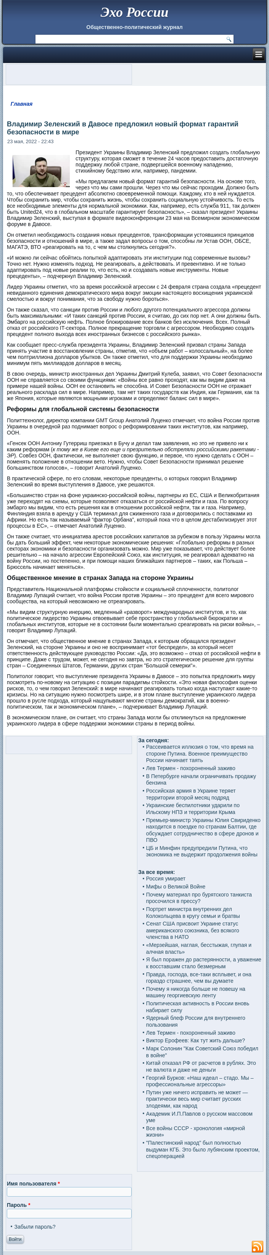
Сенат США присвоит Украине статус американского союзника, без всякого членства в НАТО (192, 930)
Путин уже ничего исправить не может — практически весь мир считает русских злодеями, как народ (197, 1099)
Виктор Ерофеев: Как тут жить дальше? (195, 1040)
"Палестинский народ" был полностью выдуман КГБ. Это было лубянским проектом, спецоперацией (203, 1149)
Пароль (18, 1205)
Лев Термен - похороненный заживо (190, 768)
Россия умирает (165, 878)
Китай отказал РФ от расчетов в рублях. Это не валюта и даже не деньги (201, 1066)
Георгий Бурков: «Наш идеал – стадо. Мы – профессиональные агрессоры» (200, 1081)
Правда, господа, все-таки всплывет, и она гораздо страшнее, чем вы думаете (198, 977)
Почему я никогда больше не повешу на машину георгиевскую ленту (195, 992)
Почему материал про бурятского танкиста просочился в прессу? (199, 898)
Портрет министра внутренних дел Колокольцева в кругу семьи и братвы (193, 912)
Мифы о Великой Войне (176, 887)
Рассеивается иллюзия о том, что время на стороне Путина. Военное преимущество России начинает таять (200, 753)
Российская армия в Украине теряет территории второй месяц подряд (191, 794)
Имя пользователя (33, 1184)
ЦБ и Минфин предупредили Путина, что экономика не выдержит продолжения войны (202, 851)
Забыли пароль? (34, 1227)
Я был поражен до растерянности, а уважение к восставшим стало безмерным (203, 962)
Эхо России (134, 12)
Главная (22, 104)
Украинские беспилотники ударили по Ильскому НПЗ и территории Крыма (193, 808)
